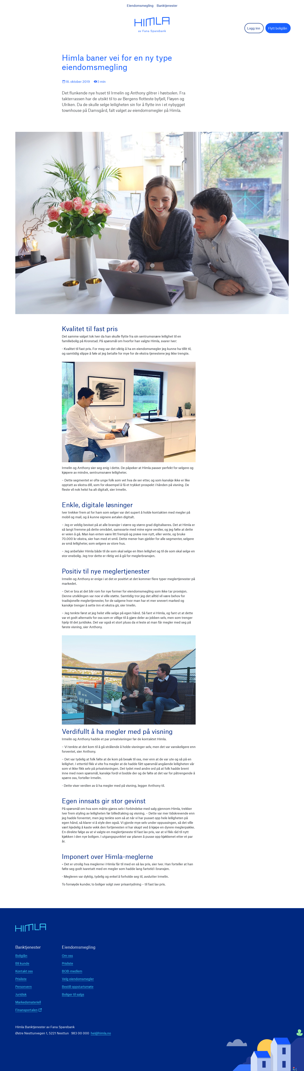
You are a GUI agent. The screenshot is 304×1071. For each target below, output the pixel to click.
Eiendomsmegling (140, 5)
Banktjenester (167, 5)
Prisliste (21, 979)
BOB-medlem (72, 971)
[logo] (152, 25)
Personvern (23, 986)
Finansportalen (26, 1010)
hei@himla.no (101, 1033)
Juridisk (21, 994)
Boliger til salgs (73, 994)
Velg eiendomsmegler (78, 979)
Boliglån (21, 955)
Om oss (67, 955)
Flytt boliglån (277, 28)
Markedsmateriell (28, 1002)
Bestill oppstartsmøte (77, 986)
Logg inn (253, 28)
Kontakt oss (24, 971)
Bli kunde (22, 963)
